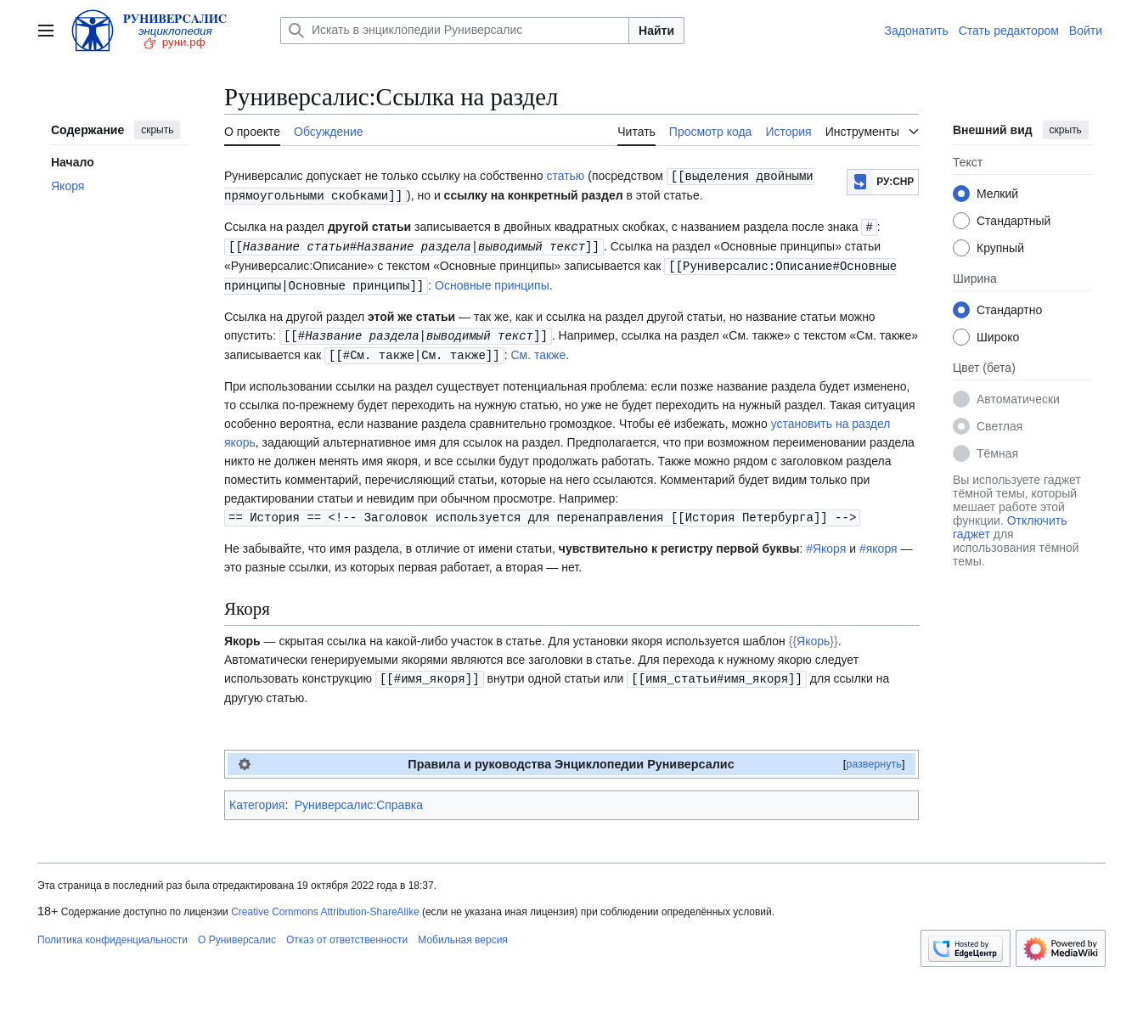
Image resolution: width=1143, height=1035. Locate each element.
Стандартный (1013, 221)
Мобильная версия (463, 931)
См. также (538, 349)
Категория (256, 796)
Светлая (999, 426)
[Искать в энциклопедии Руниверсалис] (454, 30)
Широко (998, 337)
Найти (656, 30)
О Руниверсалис (237, 931)
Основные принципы (492, 281)
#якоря (878, 541)
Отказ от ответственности (347, 931)
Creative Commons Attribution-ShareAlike (325, 903)
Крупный (1000, 248)
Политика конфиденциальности (112, 931)
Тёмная (997, 453)
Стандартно (1009, 310)
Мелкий (997, 193)
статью (565, 176)
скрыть (157, 130)
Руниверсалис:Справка (359, 796)
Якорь (813, 633)
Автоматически (1018, 399)
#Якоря (826, 541)
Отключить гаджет (1010, 527)
